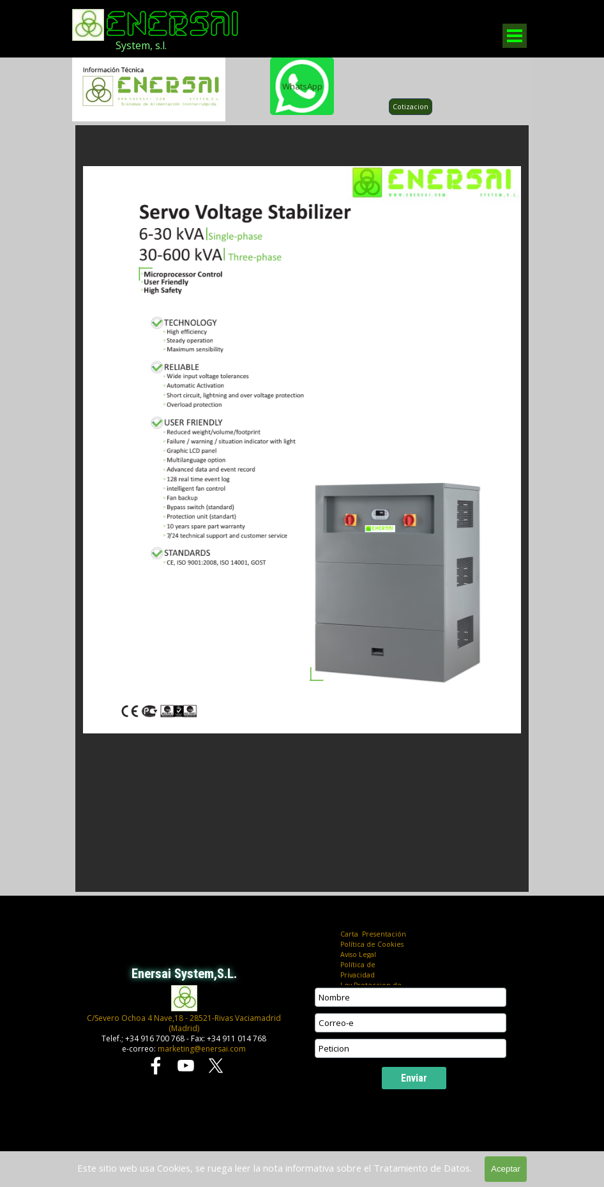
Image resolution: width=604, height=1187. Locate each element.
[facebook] (156, 1065)
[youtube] (186, 1065)
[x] (216, 1065)
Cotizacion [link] (410, 106)
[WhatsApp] (302, 86)
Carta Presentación (373, 934)
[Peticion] (410, 1048)
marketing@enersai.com (202, 1048)
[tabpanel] (163, 45)
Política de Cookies (372, 944)
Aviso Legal (358, 954)
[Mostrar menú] (514, 36)
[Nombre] (410, 997)
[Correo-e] (410, 1022)
